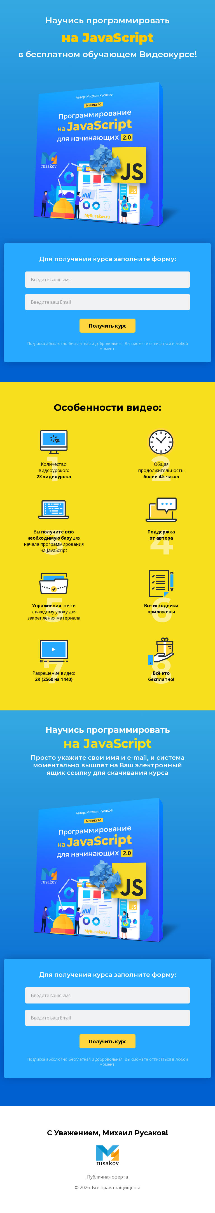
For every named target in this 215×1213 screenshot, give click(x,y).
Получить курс (107, 325)
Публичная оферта (107, 1177)
